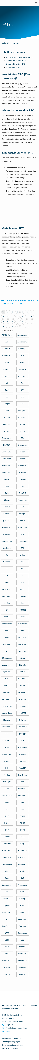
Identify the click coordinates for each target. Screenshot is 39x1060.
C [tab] (17, 312)
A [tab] (7, 312)
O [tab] (7, 321)
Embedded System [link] (13, 181)
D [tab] (22, 312)
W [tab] (12, 326)
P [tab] (12, 321)
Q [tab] (17, 321)
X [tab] (17, 326)
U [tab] (3, 326)
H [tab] (8, 317)
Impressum (7, 1038)
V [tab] (7, 326)
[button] (36, 3)
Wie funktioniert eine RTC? (16, 61)
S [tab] (27, 321)
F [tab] (31, 312)
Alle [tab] (3, 312)
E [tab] (27, 312)
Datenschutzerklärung (12, 1048)
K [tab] (22, 317)
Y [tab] (22, 326)
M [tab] (31, 317)
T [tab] (31, 321)
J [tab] (17, 317)
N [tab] (3, 321)
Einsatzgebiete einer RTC (15, 64)
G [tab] (3, 317)
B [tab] (12, 312)
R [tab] (22, 321)
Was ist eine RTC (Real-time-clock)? (19, 57)
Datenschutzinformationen (12, 1045)
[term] (8, 336)
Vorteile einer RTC (13, 67)
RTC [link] (20, 83)
